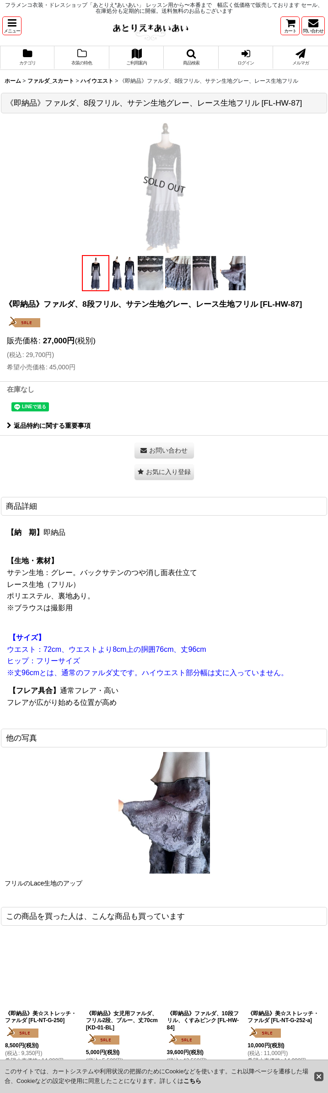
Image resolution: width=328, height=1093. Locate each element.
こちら (192, 1080)
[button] (12, 25)
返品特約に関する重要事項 (49, 425)
